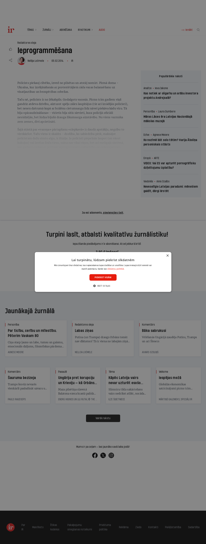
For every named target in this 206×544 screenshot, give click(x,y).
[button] (103, 286)
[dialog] (103, 272)
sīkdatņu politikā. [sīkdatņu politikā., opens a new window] (116, 268)
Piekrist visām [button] (103, 277)
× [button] (167, 255)
